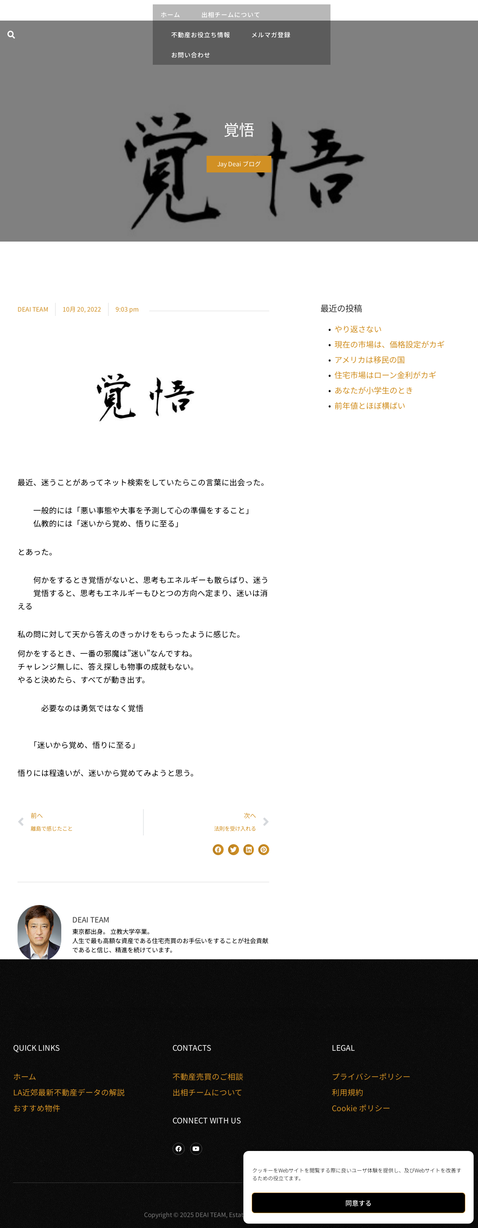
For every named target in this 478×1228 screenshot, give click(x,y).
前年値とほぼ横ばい (369, 405)
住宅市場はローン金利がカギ (385, 374)
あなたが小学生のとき (373, 390)
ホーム (170, 14)
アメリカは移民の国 (369, 359)
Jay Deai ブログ (239, 163)
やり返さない (358, 328)
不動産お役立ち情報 (200, 34)
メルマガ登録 (271, 34)
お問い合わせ (191, 54)
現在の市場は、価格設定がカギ (389, 344)
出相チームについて (230, 14)
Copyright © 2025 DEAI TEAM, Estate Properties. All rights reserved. (239, 1214)
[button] (11, 35)
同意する (358, 1202)
